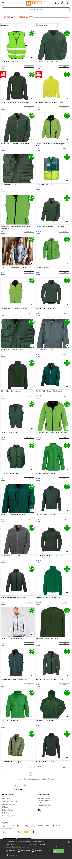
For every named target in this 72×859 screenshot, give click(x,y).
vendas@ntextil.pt (44, 805)
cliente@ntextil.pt (44, 800)
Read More (25, 847)
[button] (55, 3)
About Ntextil (6, 798)
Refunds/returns (8, 810)
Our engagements (8, 816)
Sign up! (19, 789)
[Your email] (31, 785)
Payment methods (8, 804)
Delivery (5, 807)
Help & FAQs (6, 813)
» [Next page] (41, 774)
